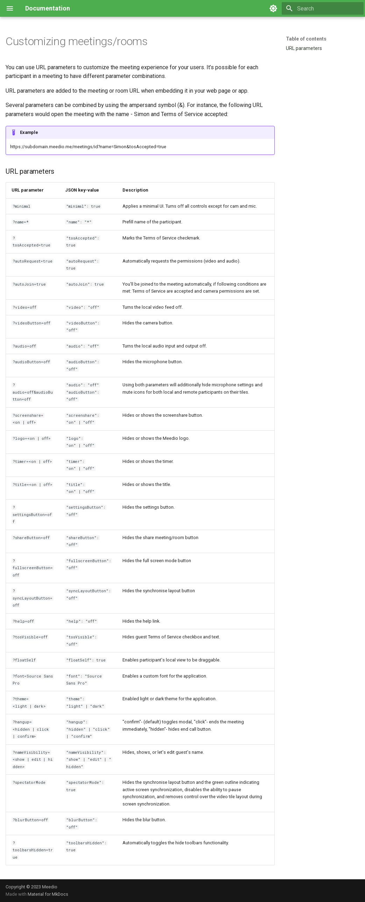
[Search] (323, 8)
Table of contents (306, 39)
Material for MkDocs (48, 894)
